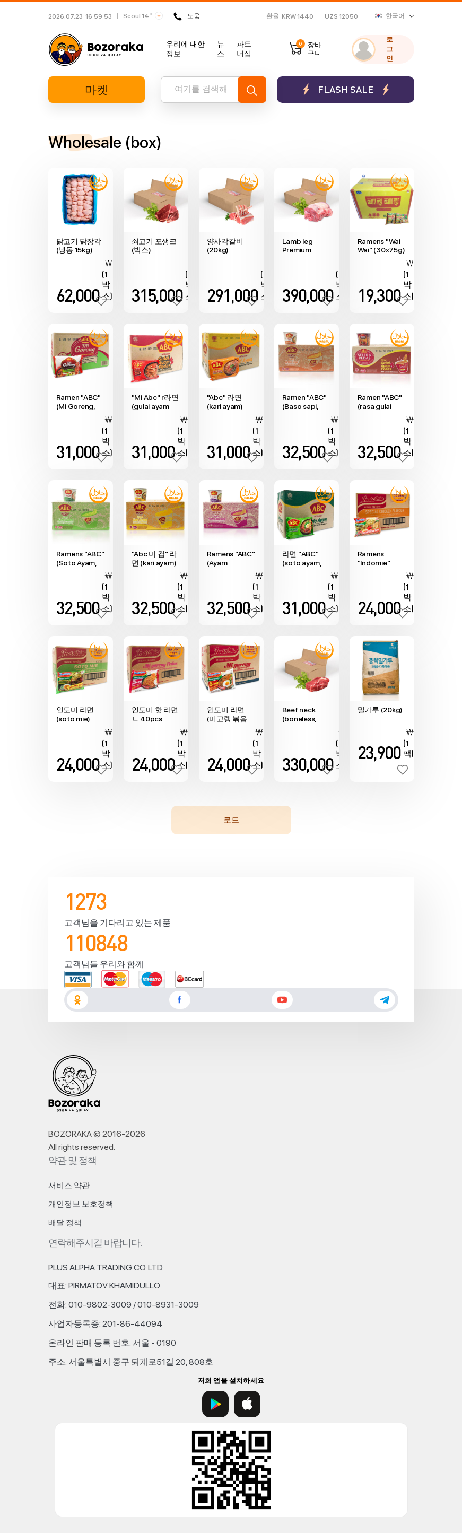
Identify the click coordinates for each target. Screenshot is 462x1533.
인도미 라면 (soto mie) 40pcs (75, 714)
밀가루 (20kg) (380, 709)
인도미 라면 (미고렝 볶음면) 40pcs (227, 714)
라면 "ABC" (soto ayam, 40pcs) (301, 559)
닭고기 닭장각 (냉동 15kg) (78, 246)
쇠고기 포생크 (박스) (154, 246)
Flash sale (345, 89)
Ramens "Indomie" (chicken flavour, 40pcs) (374, 559)
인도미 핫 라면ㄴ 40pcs (155, 714)
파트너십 (244, 49)
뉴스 (220, 49)
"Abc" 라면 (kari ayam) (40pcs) (225, 402)
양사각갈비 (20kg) (225, 246)
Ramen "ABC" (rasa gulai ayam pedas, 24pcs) (380, 402)
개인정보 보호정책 (81, 1204)
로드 (231, 819)
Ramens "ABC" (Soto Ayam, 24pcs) (80, 559)
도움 (186, 16)
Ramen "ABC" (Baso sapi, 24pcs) (304, 402)
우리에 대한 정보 (185, 49)
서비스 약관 (69, 1185)
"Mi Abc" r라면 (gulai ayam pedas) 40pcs (155, 402)
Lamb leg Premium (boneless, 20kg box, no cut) (303, 246)
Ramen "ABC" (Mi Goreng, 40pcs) (78, 402)
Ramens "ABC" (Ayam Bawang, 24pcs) (231, 559)
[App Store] (247, 1404)
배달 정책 (65, 1222)
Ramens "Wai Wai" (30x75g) (381, 246)
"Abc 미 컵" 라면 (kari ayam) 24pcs (154, 559)
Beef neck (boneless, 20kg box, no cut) (303, 714)
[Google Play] (215, 1404)
